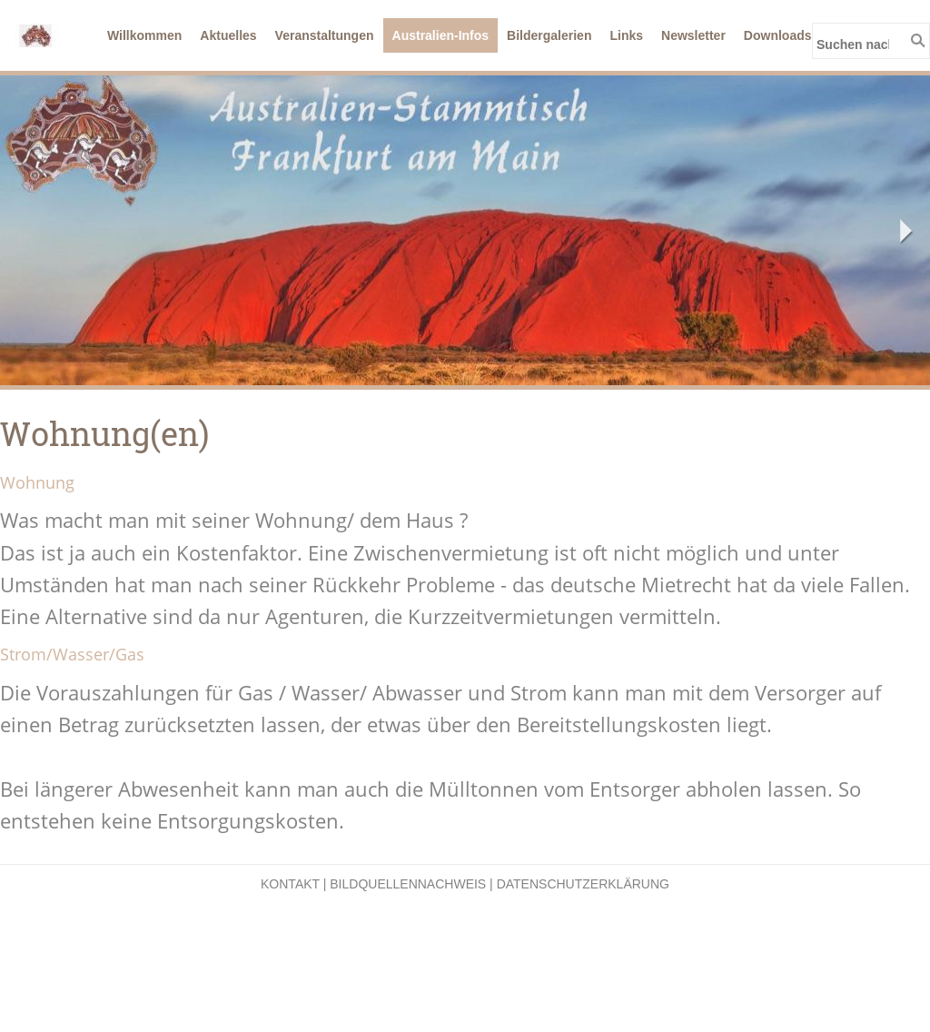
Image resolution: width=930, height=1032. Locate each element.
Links (626, 35)
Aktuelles (228, 35)
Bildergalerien (549, 35)
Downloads (778, 35)
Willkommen (144, 35)
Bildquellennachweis (408, 884)
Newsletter (693, 35)
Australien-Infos (441, 35)
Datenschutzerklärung (583, 884)
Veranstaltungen (324, 35)
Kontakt (290, 884)
